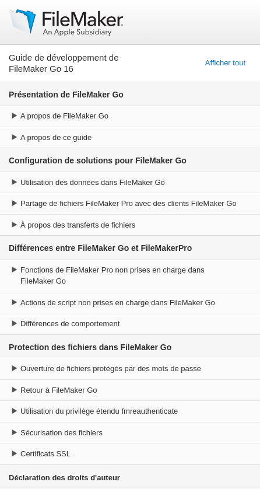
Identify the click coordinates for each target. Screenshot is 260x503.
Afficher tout (225, 62)
